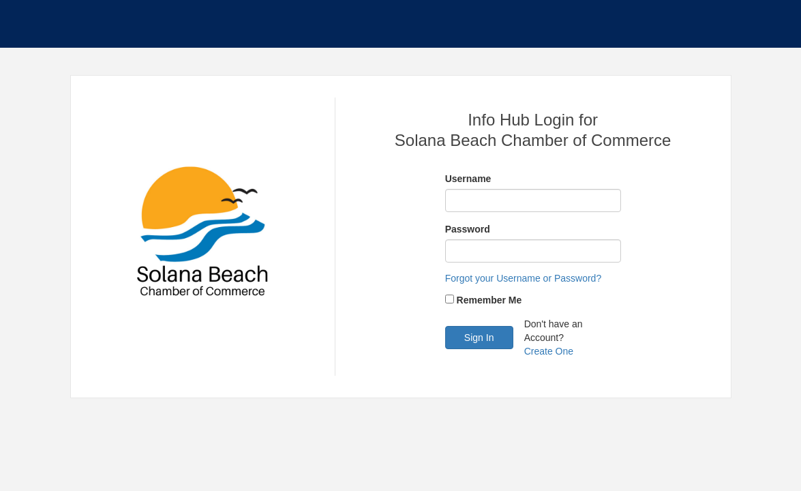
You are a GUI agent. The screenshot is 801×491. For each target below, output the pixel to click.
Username (468, 178)
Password (467, 229)
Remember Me (489, 300)
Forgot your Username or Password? (523, 278)
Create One (548, 351)
